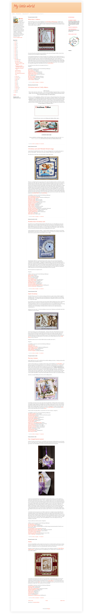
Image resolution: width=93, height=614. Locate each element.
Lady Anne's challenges (32, 419)
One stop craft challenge (33, 417)
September (17, 77)
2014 (15, 55)
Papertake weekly (31, 199)
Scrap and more (31, 429)
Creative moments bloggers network (35, 285)
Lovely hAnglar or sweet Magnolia (35, 528)
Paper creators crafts (32, 74)
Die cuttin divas (31, 524)
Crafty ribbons (50, 63)
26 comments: (41, 288)
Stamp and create (31, 346)
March (16, 86)
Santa (30, 542)
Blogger (48, 608)
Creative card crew (31, 207)
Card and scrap (31, 416)
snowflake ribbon (35, 193)
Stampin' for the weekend (33, 201)
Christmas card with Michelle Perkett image (41, 149)
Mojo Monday (31, 275)
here (62, 407)
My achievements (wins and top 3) (36, 13)
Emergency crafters (32, 202)
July (16, 80)
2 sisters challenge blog (32, 211)
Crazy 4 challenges (32, 534)
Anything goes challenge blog (34, 595)
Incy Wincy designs (32, 200)
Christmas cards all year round (34, 532)
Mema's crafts (31, 590)
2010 (15, 92)
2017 (15, 51)
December (17, 59)
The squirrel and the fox (33, 210)
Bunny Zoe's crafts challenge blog (35, 422)
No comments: (41, 143)
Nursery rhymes (33, 358)
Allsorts (29, 276)
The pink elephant (31, 414)
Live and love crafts (32, 531)
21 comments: (42, 597)
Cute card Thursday (32, 196)
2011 (15, 90)
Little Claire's (30, 212)
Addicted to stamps (32, 71)
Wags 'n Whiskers (31, 205)
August (16, 79)
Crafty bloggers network (33, 347)
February (17, 87)
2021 (15, 45)
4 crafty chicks (31, 421)
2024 (15, 41)
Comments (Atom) (36, 602)
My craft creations (31, 76)
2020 (15, 47)
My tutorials (18, 13)
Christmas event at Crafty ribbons (38, 87)
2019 (15, 48)
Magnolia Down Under (32, 529)
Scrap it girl (30, 345)
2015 (15, 54)
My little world (23, 6)
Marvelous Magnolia (32, 525)
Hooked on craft (31, 425)
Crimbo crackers (31, 204)
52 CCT (29, 594)
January (16, 88)
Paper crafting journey (32, 348)
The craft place (31, 70)
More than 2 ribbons (34, 19)
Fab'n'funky (30, 587)
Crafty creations (31, 206)
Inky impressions (31, 213)
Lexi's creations (31, 79)
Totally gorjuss (31, 281)
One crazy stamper (32, 283)
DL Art (29, 277)
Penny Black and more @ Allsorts (34, 530)
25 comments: (41, 536)
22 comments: (41, 216)
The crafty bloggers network (33, 197)
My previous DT (26, 13)
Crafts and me (31, 78)
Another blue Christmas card (36, 221)
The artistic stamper (32, 282)
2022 (15, 44)
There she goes (31, 431)
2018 (15, 50)
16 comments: (41, 353)
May (16, 83)
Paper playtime (31, 349)
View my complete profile (17, 37)
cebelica (21, 18)
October (16, 76)
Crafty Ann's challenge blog (33, 588)
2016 (15, 52)
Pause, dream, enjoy (32, 280)
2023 (15, 43)
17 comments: (41, 82)
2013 (15, 57)
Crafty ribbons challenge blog (51, 21)
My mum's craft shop (32, 208)
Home (13, 13)
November (17, 61)
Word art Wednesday (32, 286)
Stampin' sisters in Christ (33, 209)
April (16, 84)
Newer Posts (30, 600)
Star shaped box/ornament (36, 439)
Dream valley (30, 418)
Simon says (30, 69)
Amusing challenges (32, 589)
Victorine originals (31, 350)
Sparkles (30, 428)
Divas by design (31, 420)
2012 (15, 58)
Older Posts (62, 600)
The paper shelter (31, 77)
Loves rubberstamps (32, 279)
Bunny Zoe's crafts (32, 198)
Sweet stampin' (31, 278)
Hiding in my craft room (33, 73)
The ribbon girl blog (32, 413)
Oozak (29, 75)
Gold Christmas (32, 294)
